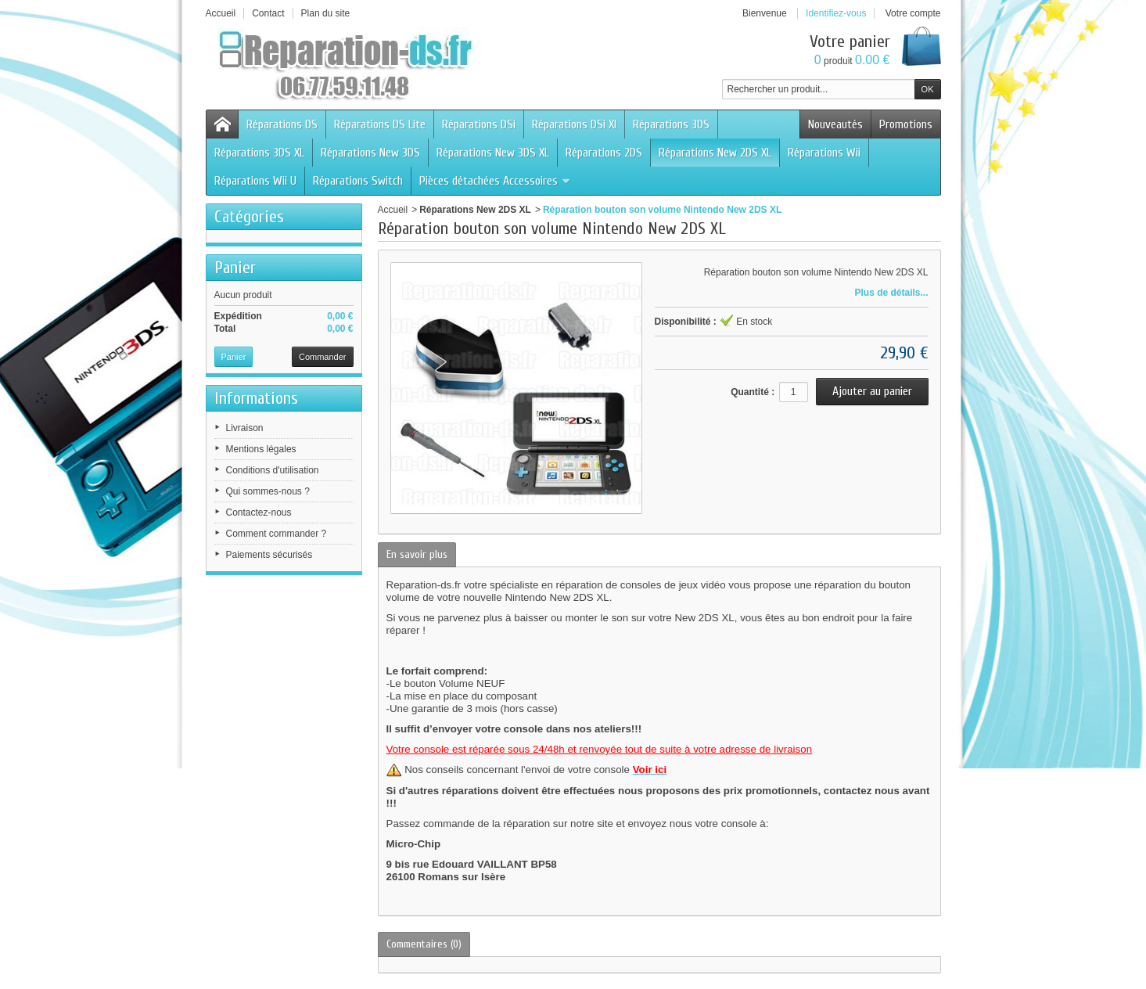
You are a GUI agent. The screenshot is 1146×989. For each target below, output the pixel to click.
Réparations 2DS (604, 153)
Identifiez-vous (836, 13)
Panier (235, 267)
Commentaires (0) (424, 944)
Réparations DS (282, 124)
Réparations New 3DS (370, 153)
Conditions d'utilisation (272, 470)
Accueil (393, 209)
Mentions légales (261, 449)
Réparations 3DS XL (259, 153)
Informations (256, 398)
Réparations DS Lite (380, 124)
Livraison (245, 428)
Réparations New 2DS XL (715, 153)
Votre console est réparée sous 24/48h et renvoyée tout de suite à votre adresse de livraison (599, 749)
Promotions (905, 124)
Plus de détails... (891, 292)
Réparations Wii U (255, 181)
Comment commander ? (276, 533)
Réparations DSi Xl (574, 124)
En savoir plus (416, 554)
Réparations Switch (358, 181)
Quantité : (752, 392)
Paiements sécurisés (269, 554)
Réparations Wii (824, 153)
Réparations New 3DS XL (492, 153)
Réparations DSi (479, 124)
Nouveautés (835, 124)
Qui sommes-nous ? (268, 491)
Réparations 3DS (671, 124)
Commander (323, 356)
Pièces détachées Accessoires (495, 181)
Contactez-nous (259, 512)
